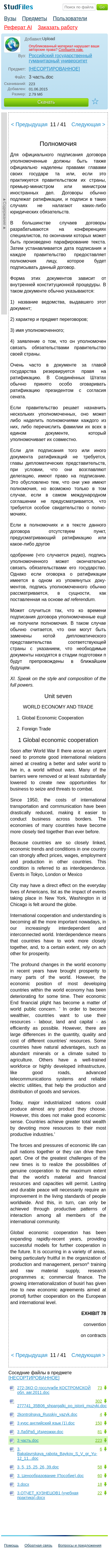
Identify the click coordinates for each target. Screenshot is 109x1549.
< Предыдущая (29, 124)
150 (98, 1423)
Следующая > (88, 124)
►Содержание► (4, 213)
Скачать (46, 102)
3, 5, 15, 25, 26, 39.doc (38, 1467)
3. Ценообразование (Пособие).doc (50, 1475)
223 (98, 1440)
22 (99, 1493)
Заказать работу (58, 27)
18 (99, 1484)
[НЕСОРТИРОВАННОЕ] (54, 68)
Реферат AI (18, 27)
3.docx (23, 1484)
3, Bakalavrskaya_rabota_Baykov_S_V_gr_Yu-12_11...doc (57, 1454)
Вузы (10, 18)
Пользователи (70, 18)
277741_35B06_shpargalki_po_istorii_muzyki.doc (62, 1405)
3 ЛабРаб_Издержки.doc (40, 1431)
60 (99, 1475)
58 (99, 1467)
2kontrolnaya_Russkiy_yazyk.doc (47, 1414)
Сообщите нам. (70, 49)
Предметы (34, 18)
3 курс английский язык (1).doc (46, 1423)
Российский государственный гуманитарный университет (60, 58)
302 (98, 1401)
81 (99, 1431)
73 (99, 1388)
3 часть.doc (28, 1440)
